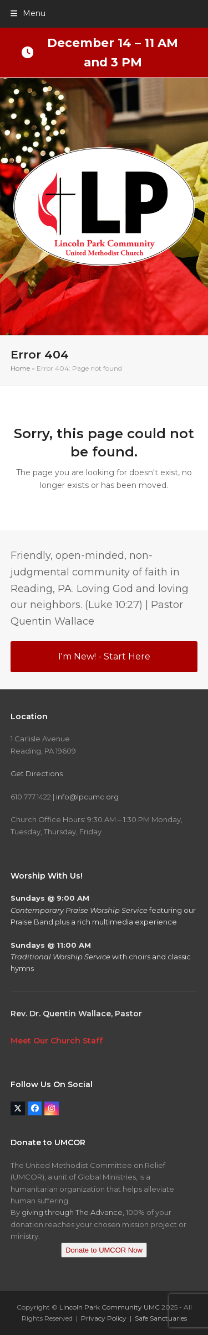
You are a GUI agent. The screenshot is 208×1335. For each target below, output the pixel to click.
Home (20, 368)
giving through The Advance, (73, 1212)
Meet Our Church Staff (57, 1041)
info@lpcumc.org (87, 796)
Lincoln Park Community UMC (109, 1307)
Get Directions (37, 773)
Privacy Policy (103, 1318)
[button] (28, 13)
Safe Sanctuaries (161, 1318)
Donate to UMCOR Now (104, 1250)
